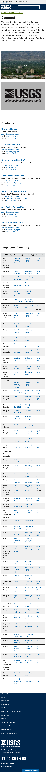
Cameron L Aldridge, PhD (13, 160)
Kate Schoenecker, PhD (12, 176)
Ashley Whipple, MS (17, 648)
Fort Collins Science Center (12, 12)
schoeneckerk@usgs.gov (14, 183)
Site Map (4, 708)
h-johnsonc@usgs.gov (28, 383)
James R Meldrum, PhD (12, 222)
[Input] (29, 7)
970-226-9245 (11, 154)
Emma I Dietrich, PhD (16, 332)
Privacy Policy (5, 704)
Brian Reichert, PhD (10, 144)
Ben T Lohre (18, 425)
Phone (38, 255)
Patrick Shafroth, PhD (17, 570)
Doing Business (6, 729)
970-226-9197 (11, 200)
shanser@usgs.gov (12, 136)
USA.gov (4, 719)
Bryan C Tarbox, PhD (16, 598)
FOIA (3, 697)
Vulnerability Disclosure (8, 722)
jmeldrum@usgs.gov (13, 230)
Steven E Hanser (9, 129)
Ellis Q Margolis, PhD (17, 433)
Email (27, 255)
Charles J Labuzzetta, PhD (18, 419)
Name (16, 255)
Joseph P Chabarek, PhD (17, 293)
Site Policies (5, 701)
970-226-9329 (11, 185)
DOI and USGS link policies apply (11, 711)
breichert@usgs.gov (12, 152)
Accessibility (5, 693)
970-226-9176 (11, 232)
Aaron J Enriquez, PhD (17, 352)
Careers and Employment (9, 726)
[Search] (38, 7)
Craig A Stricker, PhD (16, 590)
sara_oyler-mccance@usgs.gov (16, 198)
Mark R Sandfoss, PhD (17, 541)
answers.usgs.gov (6, 766)
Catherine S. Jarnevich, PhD (18, 399)
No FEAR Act (5, 715)
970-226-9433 (11, 169)
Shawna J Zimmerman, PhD (17, 681)
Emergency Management (9, 733)
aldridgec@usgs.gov (12, 167)
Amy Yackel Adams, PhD (12, 207)
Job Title (6, 255)
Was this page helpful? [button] (30, 770)
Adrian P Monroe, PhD (16, 468)
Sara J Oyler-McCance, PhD (14, 191)
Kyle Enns (17, 344)
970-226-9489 (11, 216)
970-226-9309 (11, 138)
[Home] (6, 8)
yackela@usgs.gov (12, 214)
